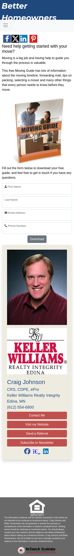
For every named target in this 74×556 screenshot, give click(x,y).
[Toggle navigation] (5, 25)
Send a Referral (37, 433)
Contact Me (37, 415)
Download (37, 239)
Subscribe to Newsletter (37, 442)
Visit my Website (37, 424)
